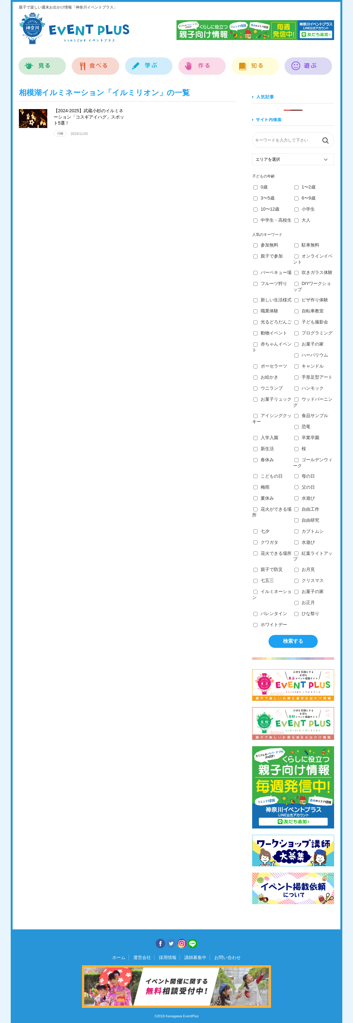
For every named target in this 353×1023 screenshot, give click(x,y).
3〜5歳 (264, 198)
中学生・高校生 (272, 220)
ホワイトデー (270, 624)
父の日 (304, 487)
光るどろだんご (272, 321)
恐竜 (302, 426)
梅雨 (261, 487)
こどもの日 (268, 476)
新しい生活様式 (272, 299)
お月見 (304, 569)
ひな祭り (306, 613)
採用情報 (167, 957)
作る (202, 62)
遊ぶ (308, 62)
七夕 (261, 531)
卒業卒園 (306, 437)
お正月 (304, 602)
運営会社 (142, 957)
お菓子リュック (272, 399)
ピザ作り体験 (311, 299)
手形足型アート (313, 377)
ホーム (118, 957)
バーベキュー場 (272, 272)
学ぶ (149, 62)
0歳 (260, 186)
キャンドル (309, 366)
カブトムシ (309, 531)
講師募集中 (195, 957)
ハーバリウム (311, 354)
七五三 (263, 580)
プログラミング (313, 332)
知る (255, 62)
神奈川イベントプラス (74, 28)
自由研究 (306, 520)
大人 (302, 220)
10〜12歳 (266, 209)
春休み (263, 459)
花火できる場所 (272, 553)
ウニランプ (268, 388)
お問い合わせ (227, 957)
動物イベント (270, 332)
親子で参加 (268, 256)
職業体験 (265, 310)
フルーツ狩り (270, 283)
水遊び (304, 498)
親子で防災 (268, 569)
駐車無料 (306, 244)
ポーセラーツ (270, 366)
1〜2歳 (304, 186)
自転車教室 (309, 310)
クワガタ (265, 542)
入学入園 (265, 437)
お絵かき (265, 377)
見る (42, 62)
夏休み (263, 498)
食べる (95, 62)
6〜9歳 (304, 198)
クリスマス (309, 580)
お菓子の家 (309, 343)
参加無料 (265, 244)
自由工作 (306, 509)
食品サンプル (311, 415)
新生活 (263, 448)
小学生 (304, 209)
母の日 (304, 476)
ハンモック (309, 388)
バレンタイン (270, 613)
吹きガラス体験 (313, 272)
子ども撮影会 (311, 321)
